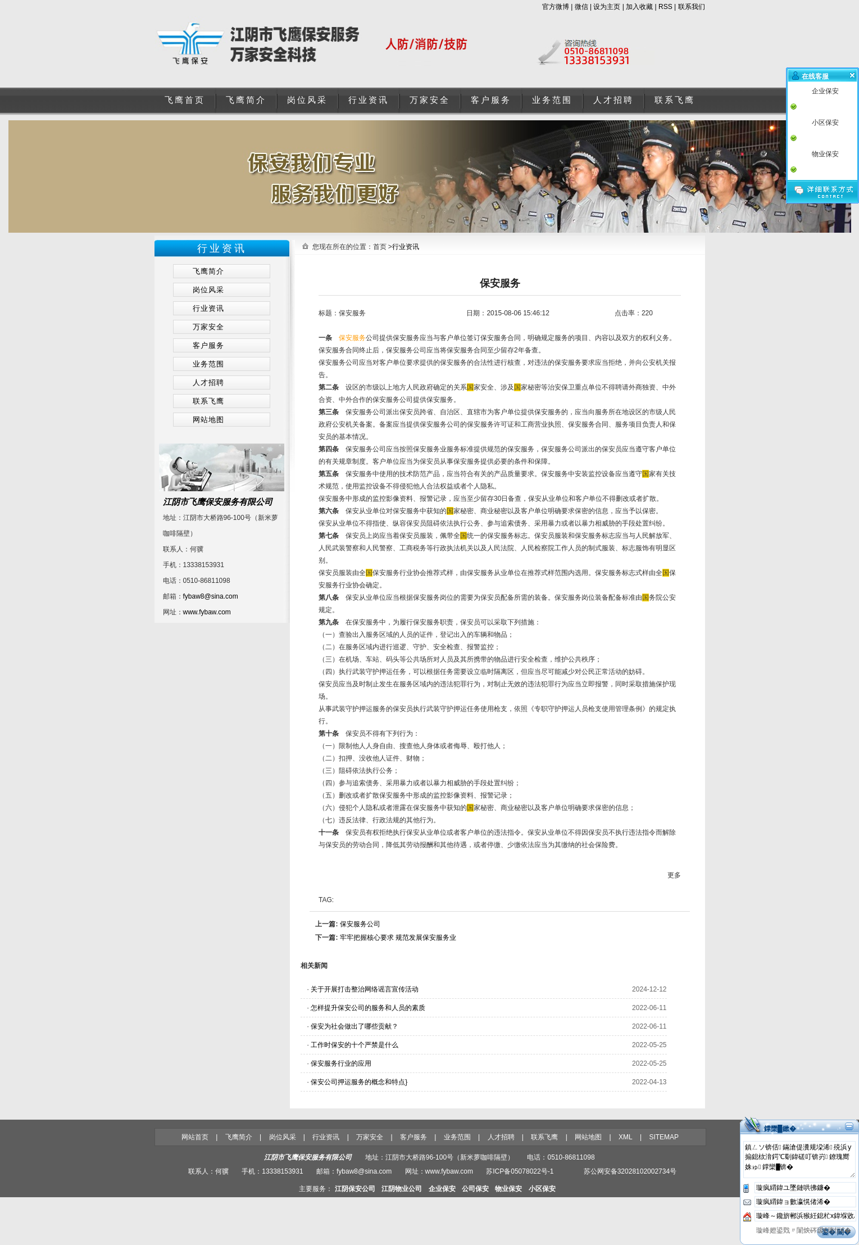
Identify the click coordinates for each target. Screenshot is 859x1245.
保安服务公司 (360, 924)
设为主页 (606, 7)
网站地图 (588, 1137)
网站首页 (194, 1137)
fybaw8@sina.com (210, 596)
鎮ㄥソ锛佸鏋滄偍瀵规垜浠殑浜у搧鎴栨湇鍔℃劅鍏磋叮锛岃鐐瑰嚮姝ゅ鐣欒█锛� (799, 1159)
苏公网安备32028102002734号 (630, 1171)
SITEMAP (664, 1137)
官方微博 (555, 7)
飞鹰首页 (185, 100)
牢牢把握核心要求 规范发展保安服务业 (398, 937)
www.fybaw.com (207, 612)
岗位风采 (307, 100)
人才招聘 (613, 100)
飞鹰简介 (246, 100)
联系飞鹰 (675, 100)
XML (626, 1137)
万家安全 (430, 100)
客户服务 (491, 100)
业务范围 (552, 100)
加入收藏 (639, 7)
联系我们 (691, 7)
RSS (665, 7)
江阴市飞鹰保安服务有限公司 (217, 501)
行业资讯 (368, 100)
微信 (581, 7)
